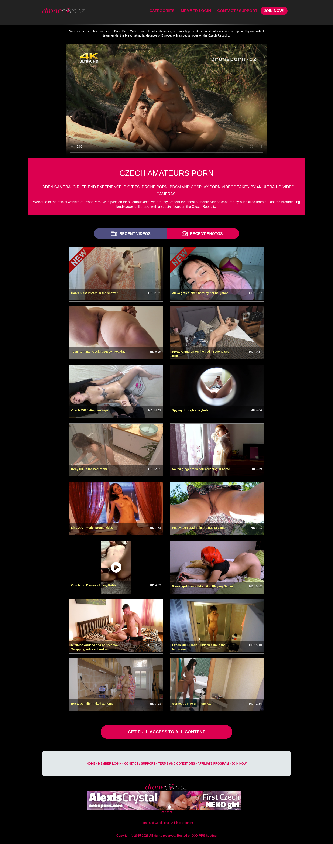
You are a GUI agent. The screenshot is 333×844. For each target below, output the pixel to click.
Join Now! (274, 11)
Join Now (239, 763)
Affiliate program (213, 763)
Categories (162, 11)
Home (90, 763)
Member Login (196, 11)
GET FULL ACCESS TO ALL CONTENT (166, 731)
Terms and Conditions (176, 763)
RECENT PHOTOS (202, 233)
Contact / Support (237, 11)
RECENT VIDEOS (130, 233)
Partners (166, 812)
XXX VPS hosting (204, 835)
